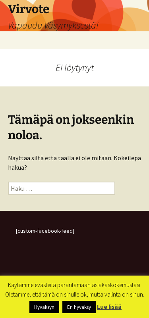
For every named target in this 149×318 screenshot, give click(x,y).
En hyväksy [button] (79, 307)
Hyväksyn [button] (44, 307)
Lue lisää (109, 306)
